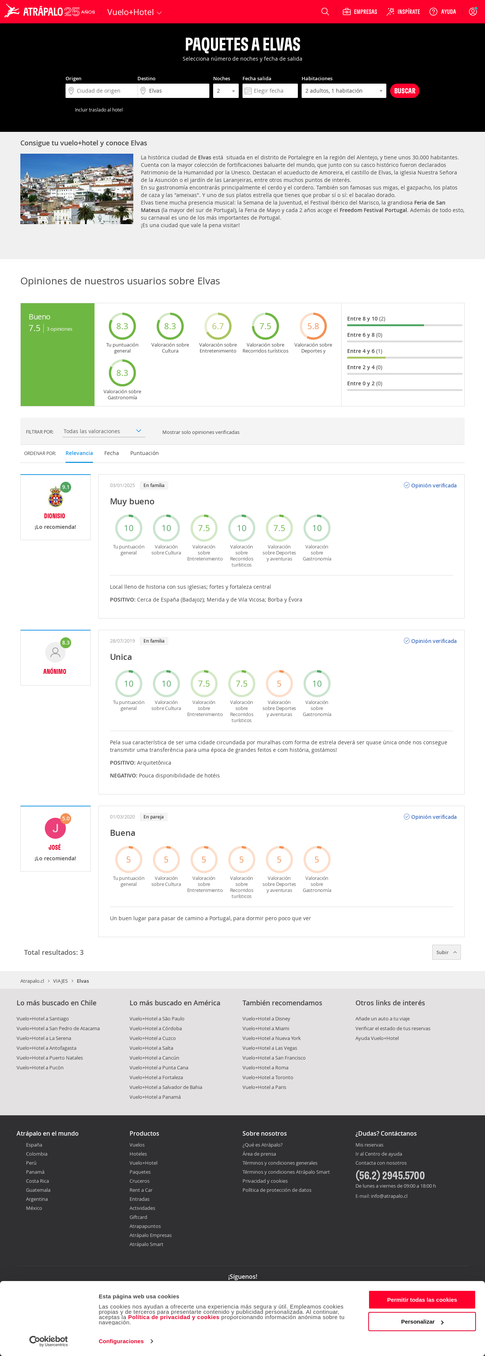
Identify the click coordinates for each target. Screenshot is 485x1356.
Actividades (142, 1208)
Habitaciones (317, 78)
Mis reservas (369, 1145)
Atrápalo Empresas (151, 1235)
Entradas (139, 1199)
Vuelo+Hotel (143, 1162)
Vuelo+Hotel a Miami (265, 1028)
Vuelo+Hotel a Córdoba (156, 1028)
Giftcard (138, 1217)
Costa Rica (37, 1180)
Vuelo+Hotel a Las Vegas (269, 1047)
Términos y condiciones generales (279, 1162)
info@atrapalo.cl (389, 1196)
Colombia (36, 1153)
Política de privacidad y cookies (174, 1317)
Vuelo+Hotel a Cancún (154, 1057)
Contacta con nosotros (381, 1163)
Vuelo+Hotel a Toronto (267, 1077)
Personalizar (422, 1321)
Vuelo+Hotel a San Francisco (274, 1057)
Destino (146, 78)
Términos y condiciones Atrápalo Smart (286, 1171)
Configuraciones (121, 1341)
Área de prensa (259, 1153)
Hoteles (138, 1153)
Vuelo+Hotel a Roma (265, 1067)
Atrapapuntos (145, 1226)
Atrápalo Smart (146, 1244)
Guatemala (38, 1189)
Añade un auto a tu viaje (382, 1018)
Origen (73, 78)
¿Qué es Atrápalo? (262, 1144)
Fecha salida (256, 78)
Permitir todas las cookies (422, 1299)
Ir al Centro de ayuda (378, 1154)
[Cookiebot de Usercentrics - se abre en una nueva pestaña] (49, 1341)
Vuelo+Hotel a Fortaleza (156, 1077)
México (34, 1208)
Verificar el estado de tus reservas (392, 1028)
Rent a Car (141, 1189)
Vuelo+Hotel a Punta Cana (159, 1067)
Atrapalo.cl (32, 980)
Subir (446, 952)
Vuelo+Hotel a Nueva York (271, 1038)
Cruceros (139, 1180)
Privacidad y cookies (265, 1180)
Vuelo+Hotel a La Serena (44, 1038)
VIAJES (60, 980)
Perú (31, 1162)
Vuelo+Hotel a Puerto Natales (50, 1057)
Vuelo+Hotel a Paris (264, 1087)
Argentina (37, 1199)
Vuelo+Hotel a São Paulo (157, 1018)
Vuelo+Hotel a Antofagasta (46, 1047)
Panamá (35, 1171)
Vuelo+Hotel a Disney (266, 1018)
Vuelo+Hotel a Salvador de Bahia (166, 1087)
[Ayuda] (442, 11)
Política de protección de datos (276, 1189)
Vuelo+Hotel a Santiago (43, 1018)
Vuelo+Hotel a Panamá (155, 1096)
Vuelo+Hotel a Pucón (40, 1067)
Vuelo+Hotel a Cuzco (153, 1038)
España (34, 1144)
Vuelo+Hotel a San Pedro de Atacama (58, 1028)
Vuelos (137, 1144)
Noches (221, 78)
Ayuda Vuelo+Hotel (377, 1038)
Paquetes (140, 1171)
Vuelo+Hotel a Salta (151, 1047)
